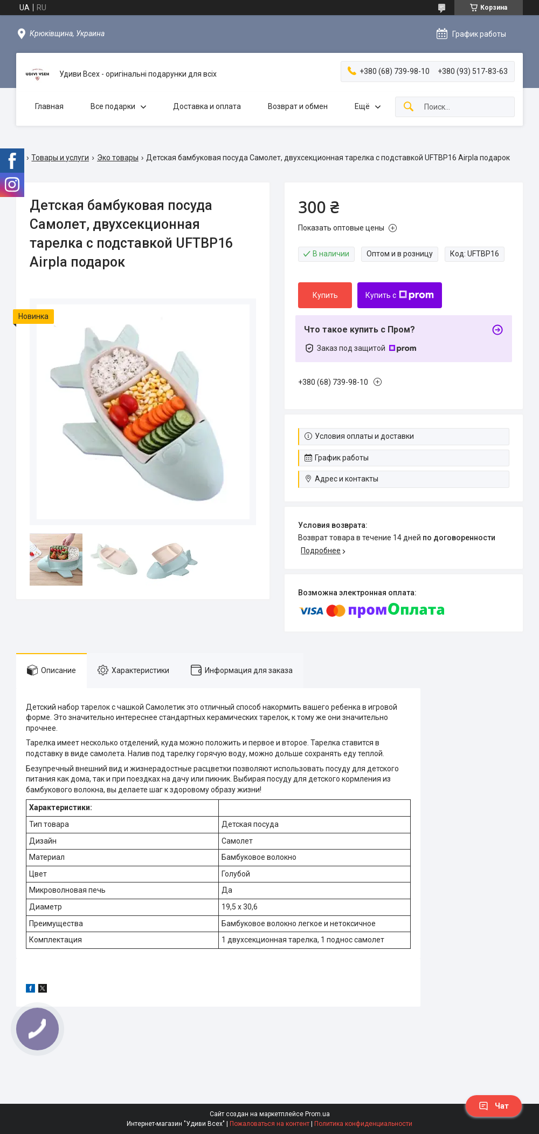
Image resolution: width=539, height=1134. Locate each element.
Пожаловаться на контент (269, 1124)
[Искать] (408, 107)
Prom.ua (317, 1114)
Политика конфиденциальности (363, 1124)
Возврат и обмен (298, 106)
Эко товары (118, 157)
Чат (494, 1106)
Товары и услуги (60, 157)
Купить (325, 295)
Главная (49, 106)
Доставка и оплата (207, 106)
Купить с (399, 295)
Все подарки (113, 106)
